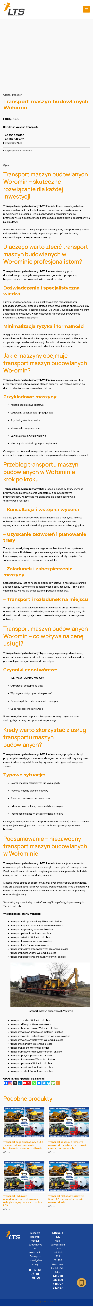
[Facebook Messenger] (39, 1084)
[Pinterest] (29, 1084)
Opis (6, 166)
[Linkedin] (20, 1084)
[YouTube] (37, 1274)
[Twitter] (34, 1271)
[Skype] (48, 1084)
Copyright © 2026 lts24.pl (46, 1302)
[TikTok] (32, 1274)
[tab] (6, 166)
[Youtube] (25, 1084)
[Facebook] (6, 1084)
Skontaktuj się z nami (15, 903)
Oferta (6, 96)
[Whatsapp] (34, 1084)
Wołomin (47, 207)
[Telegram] (44, 1084)
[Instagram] (10, 1084)
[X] (15, 1084)
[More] (58, 1084)
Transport (17, 96)
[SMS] (53, 1084)
